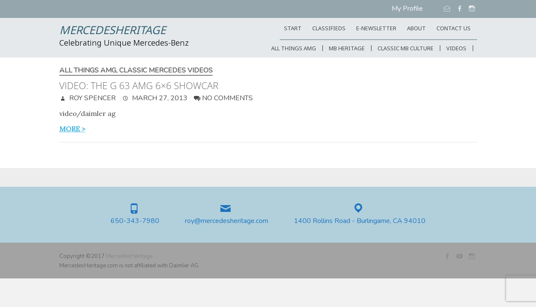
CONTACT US (453, 28)
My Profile (407, 8)
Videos (456, 48)
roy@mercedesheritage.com (226, 221)
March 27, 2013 (158, 98)
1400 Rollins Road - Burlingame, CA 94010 (359, 221)
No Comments (227, 98)
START (293, 28)
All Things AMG (293, 48)
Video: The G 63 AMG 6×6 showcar (139, 85)
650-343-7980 (135, 221)
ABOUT (416, 28)
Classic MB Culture (405, 48)
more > (72, 129)
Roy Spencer (91, 98)
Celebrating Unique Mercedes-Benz (124, 43)
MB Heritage (347, 48)
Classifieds (329, 28)
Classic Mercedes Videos (166, 70)
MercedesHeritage (112, 31)
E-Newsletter (376, 28)
